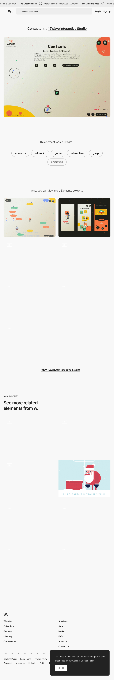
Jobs (60, 626)
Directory (8, 636)
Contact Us (63, 646)
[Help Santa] (84, 478)
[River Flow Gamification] (30, 521)
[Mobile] (84, 217)
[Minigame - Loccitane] (30, 563)
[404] (30, 259)
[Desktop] (30, 217)
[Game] (30, 343)
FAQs (60, 636)
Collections (9, 626)
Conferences (10, 641)
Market (61, 631)
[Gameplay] (84, 563)
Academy (63, 621)
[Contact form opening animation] (30, 436)
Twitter (43, 663)
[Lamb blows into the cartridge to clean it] (30, 301)
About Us (62, 641)
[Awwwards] (10, 11)
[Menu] (84, 259)
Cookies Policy (10, 659)
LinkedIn (32, 663)
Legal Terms (25, 659)
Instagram (20, 663)
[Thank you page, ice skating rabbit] (84, 436)
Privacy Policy (41, 659)
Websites (8, 621)
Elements (8, 631)
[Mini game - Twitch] (84, 521)
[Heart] (84, 301)
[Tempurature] (30, 479)
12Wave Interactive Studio (67, 28)
